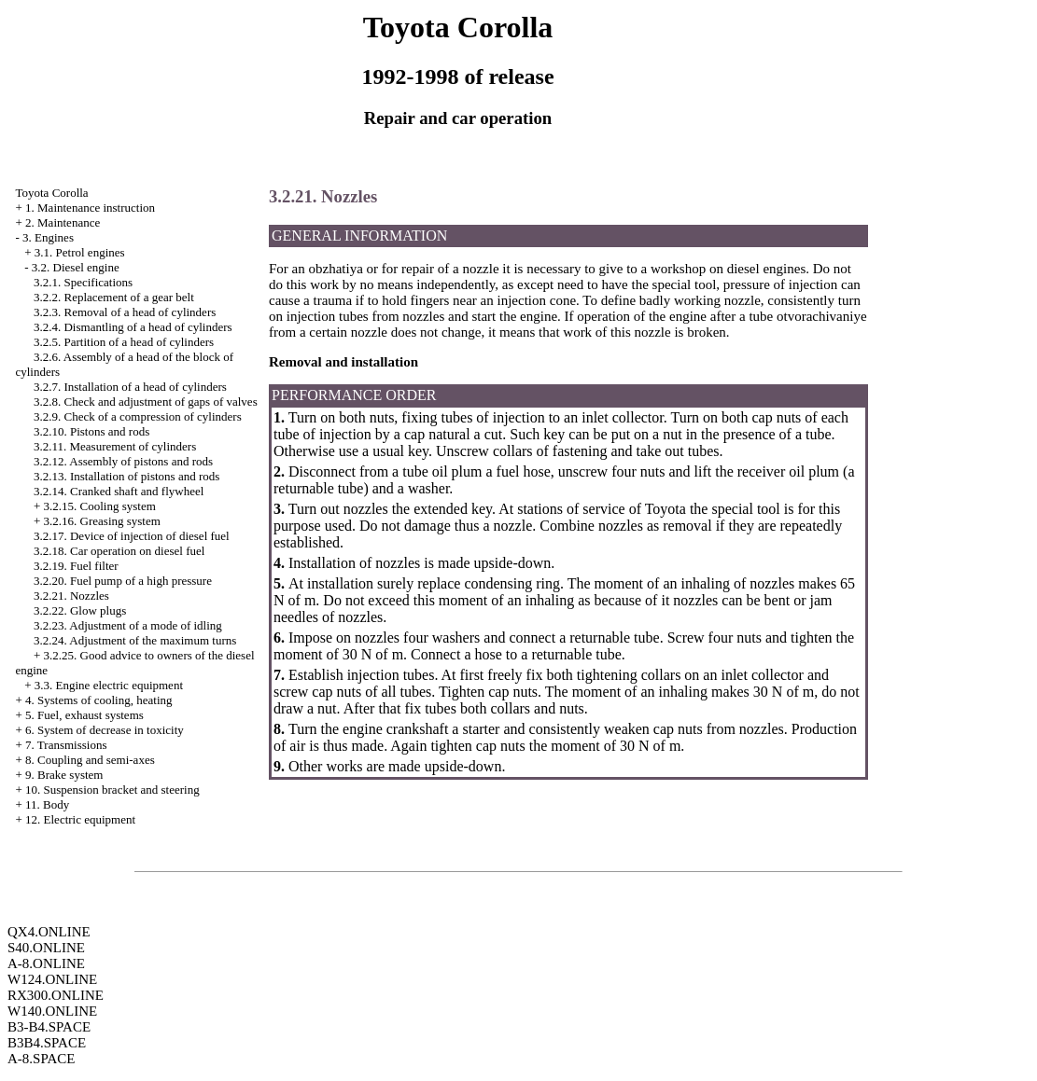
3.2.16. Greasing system (102, 521)
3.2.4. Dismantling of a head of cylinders (133, 327)
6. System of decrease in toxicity (104, 730)
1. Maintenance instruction (90, 208)
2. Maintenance (62, 222)
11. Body (47, 804)
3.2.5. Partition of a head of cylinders (124, 342)
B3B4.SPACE (46, 1042)
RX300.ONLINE (55, 995)
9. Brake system (64, 775)
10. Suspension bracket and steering (112, 790)
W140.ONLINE (52, 1011)
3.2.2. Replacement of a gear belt (114, 297)
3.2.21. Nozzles (71, 596)
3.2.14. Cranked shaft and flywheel (118, 491)
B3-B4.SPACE (49, 1026)
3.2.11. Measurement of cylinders (115, 446)
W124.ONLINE (52, 979)
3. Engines (48, 237)
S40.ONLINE (46, 947)
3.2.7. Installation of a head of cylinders (130, 387)
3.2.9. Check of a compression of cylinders (138, 416)
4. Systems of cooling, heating (98, 700)
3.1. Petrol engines (80, 252)
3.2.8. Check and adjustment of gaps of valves (146, 402)
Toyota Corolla (51, 193)
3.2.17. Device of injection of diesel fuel (132, 536)
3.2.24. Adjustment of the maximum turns (135, 640)
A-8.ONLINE (46, 963)
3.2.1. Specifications (83, 282)
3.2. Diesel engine (75, 267)
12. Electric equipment (80, 819)
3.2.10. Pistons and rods (91, 431)
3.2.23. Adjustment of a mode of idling (128, 625)
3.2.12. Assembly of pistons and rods (123, 461)
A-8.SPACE (41, 1058)
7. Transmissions (65, 745)
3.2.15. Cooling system (100, 506)
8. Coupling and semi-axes (90, 760)
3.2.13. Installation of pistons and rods (126, 476)
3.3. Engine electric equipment (109, 685)
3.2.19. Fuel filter (76, 566)
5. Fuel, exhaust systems (84, 715)
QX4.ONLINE (49, 931)
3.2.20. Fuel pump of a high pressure (123, 581)
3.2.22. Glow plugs (80, 610)
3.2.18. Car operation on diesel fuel (119, 551)
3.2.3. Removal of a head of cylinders (125, 312)
